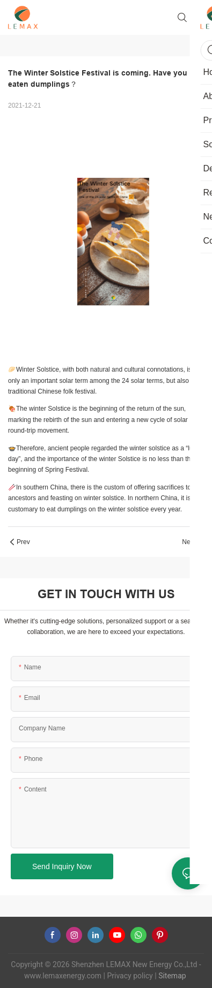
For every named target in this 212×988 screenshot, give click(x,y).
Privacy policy (129, 975)
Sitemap (171, 975)
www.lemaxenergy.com (62, 975)
